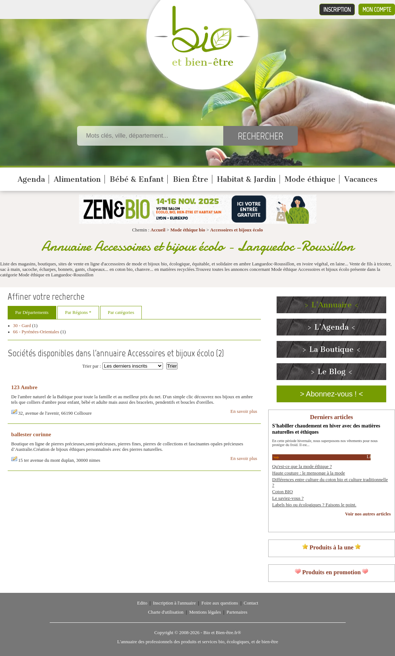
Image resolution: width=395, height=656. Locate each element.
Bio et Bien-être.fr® (222, 632)
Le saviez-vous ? (288, 498)
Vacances (360, 179)
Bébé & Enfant (137, 179)
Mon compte (376, 9)
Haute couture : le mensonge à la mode (308, 473)
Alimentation (77, 179)
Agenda (31, 179)
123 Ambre (24, 387)
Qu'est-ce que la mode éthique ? (302, 466)
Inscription (337, 9)
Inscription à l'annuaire (174, 603)
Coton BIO (282, 491)
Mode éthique (310, 179)
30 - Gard (22, 325)
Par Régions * (78, 312)
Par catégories (121, 312)
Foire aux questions (219, 603)
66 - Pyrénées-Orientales (36, 331)
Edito (142, 603)
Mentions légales (205, 612)
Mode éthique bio (187, 230)
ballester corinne (31, 434)
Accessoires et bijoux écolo (236, 230)
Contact (251, 603)
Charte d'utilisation (165, 612)
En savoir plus (244, 411)
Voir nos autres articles (368, 514)
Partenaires (237, 612)
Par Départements (32, 312)
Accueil (158, 230)
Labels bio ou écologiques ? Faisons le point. (314, 504)
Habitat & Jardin (246, 179)
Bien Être (190, 179)
